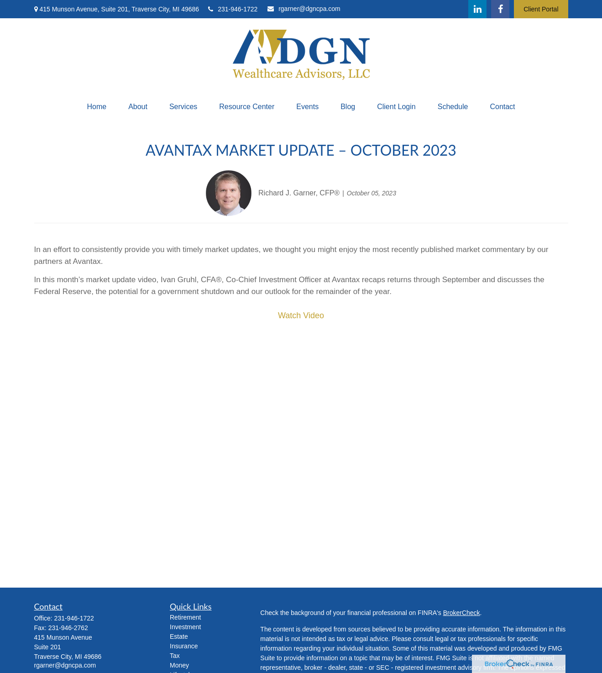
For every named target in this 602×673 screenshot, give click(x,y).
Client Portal (540, 9)
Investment (185, 627)
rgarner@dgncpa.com (303, 8)
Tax (175, 655)
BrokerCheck (461, 612)
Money (179, 665)
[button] (96, 107)
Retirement (185, 617)
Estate (179, 636)
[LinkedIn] (477, 9)
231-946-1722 (232, 9)
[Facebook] (500, 9)
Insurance (184, 646)
